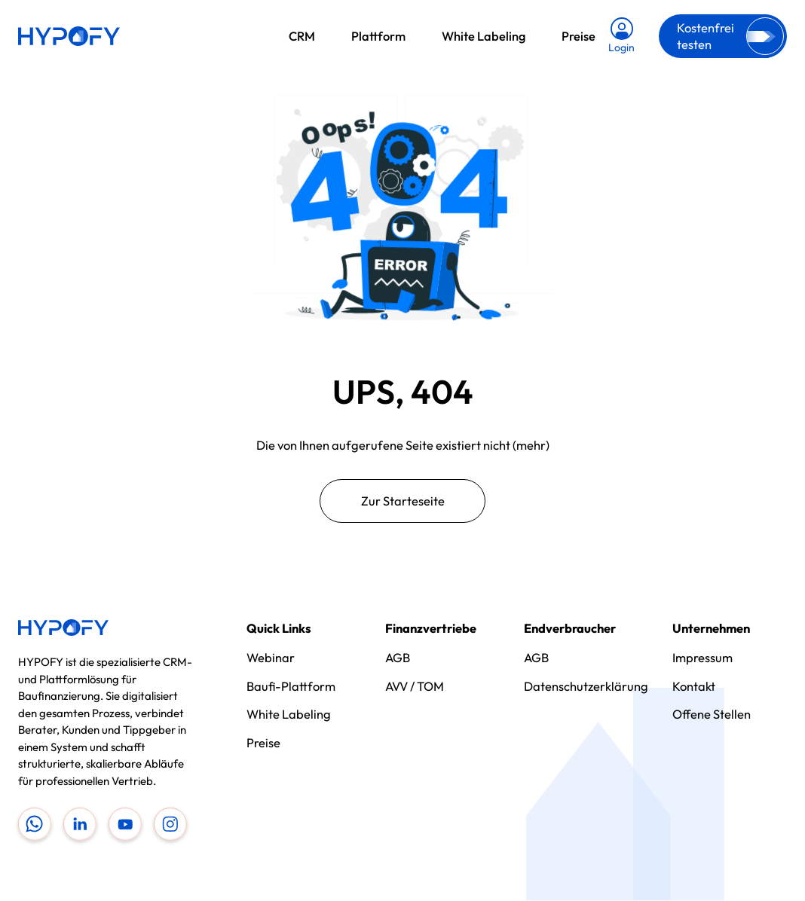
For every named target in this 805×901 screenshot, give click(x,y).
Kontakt (693, 686)
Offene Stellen (711, 714)
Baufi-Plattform (290, 686)
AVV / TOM (414, 686)
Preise (578, 36)
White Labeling (483, 36)
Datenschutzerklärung (586, 686)
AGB (397, 657)
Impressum (702, 657)
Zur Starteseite (403, 501)
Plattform (378, 36)
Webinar (270, 657)
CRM (302, 36)
